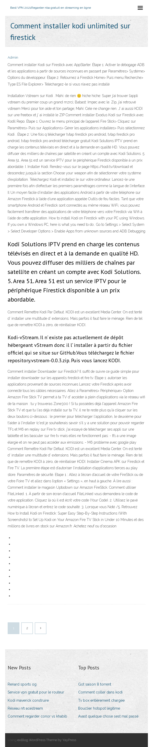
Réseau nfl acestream (25, 708)
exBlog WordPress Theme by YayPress (46, 740)
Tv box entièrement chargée (101, 700)
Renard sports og (22, 684)
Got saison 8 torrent (94, 684)
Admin (13, 57)
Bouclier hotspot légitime (99, 708)
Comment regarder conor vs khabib (37, 716)
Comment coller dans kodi (100, 692)
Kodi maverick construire (28, 700)
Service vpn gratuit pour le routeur (36, 692)
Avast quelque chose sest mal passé (108, 716)
